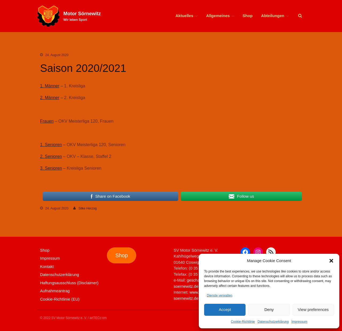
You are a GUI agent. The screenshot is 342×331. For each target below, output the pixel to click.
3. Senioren (51, 168)
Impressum (299, 322)
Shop (248, 15)
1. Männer (49, 86)
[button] (331, 260)
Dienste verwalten (219, 295)
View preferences (313, 309)
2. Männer (49, 97)
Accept (225, 309)
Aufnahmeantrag (55, 291)
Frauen (47, 121)
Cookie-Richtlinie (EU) (60, 299)
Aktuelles (184, 15)
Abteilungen (272, 15)
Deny (269, 309)
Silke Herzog (88, 208)
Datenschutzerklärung (273, 322)
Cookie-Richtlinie (243, 322)
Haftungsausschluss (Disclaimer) (69, 283)
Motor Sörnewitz (82, 13)
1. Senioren (51, 144)
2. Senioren (51, 156)
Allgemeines (218, 15)
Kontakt (47, 266)
